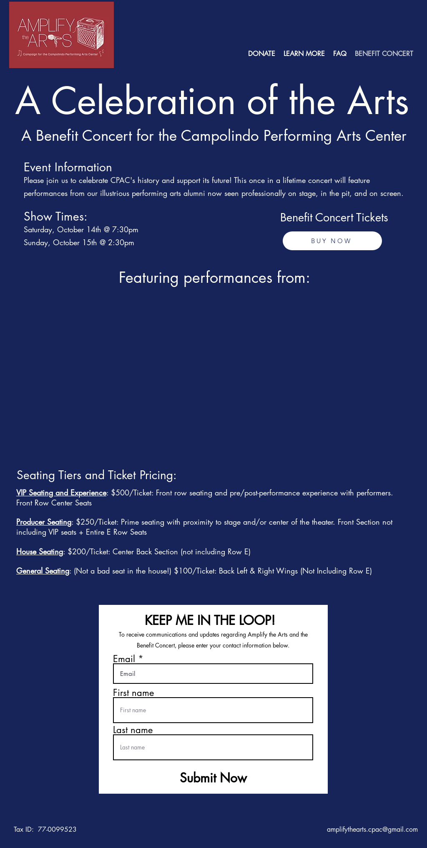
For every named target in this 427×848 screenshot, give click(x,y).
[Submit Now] (213, 777)
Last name (133, 729)
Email (124, 658)
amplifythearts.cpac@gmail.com (372, 829)
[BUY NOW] (332, 240)
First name (133, 692)
